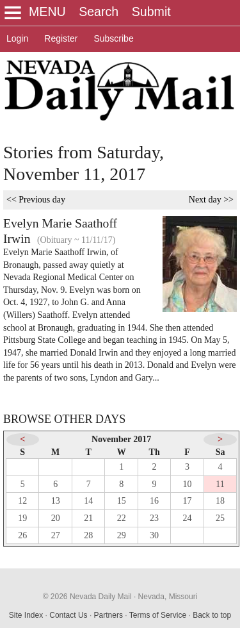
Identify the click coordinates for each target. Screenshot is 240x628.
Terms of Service (157, 615)
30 (154, 535)
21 (88, 518)
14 (88, 501)
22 (121, 518)
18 (220, 501)
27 (55, 535)
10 (187, 484)
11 (220, 484)
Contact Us (68, 615)
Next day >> (211, 199)
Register (60, 38)
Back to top (212, 615)
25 (220, 518)
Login (17, 38)
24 (187, 518)
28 (88, 535)
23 (154, 518)
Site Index (26, 615)
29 (121, 535)
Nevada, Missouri (168, 596)
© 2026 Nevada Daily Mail (87, 596)
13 (55, 501)
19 (22, 518)
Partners (108, 615)
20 (55, 518)
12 (22, 501)
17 (187, 501)
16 (154, 501)
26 (22, 535)
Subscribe (113, 38)
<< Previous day (35, 199)
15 (121, 501)
